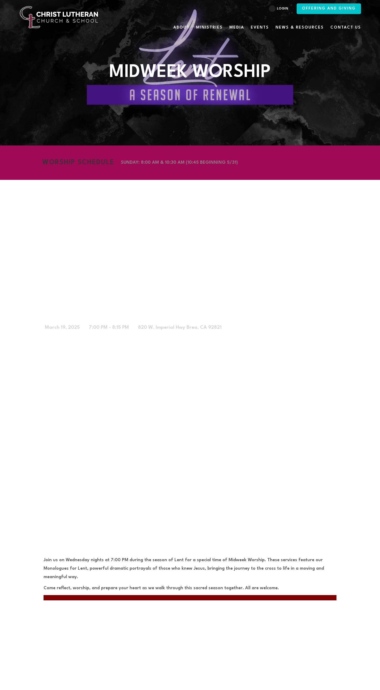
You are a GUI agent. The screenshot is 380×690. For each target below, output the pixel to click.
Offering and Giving (329, 9)
